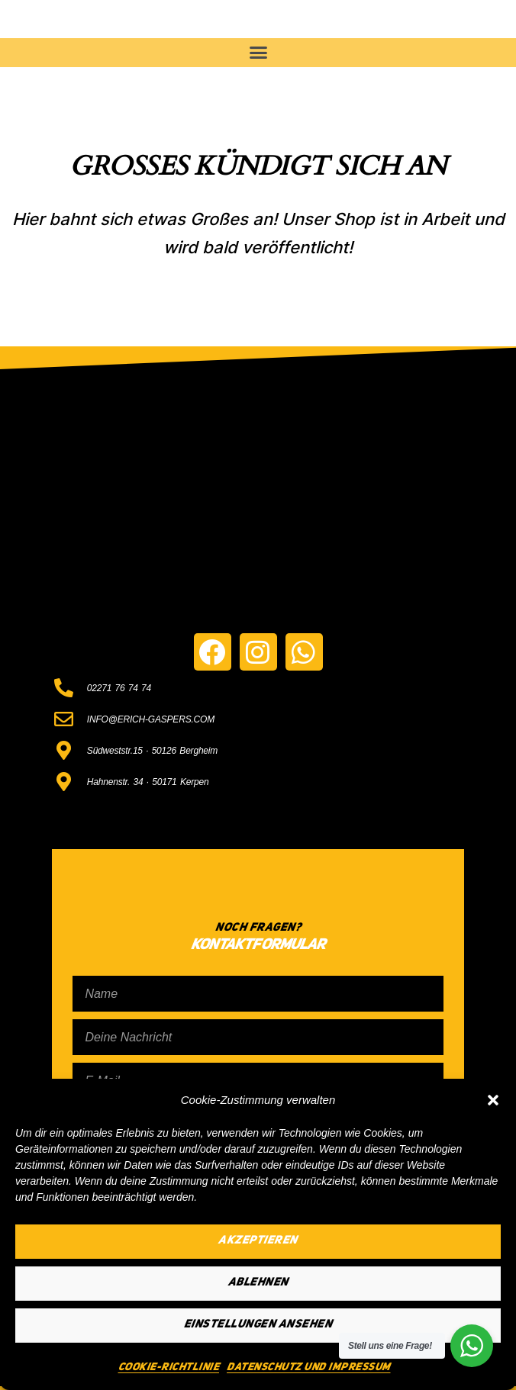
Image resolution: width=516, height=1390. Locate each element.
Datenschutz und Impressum (309, 1367)
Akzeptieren (258, 1241)
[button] (493, 1100)
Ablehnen (258, 1283)
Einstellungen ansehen (258, 1324)
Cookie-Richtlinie (169, 1367)
